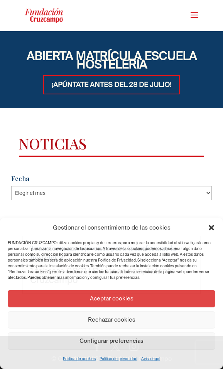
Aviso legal (150, 359)
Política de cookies (79, 359)
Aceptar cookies (111, 298)
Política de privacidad (118, 359)
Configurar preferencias (111, 340)
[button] (211, 227)
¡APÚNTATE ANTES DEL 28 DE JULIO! (111, 85)
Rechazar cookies (111, 319)
